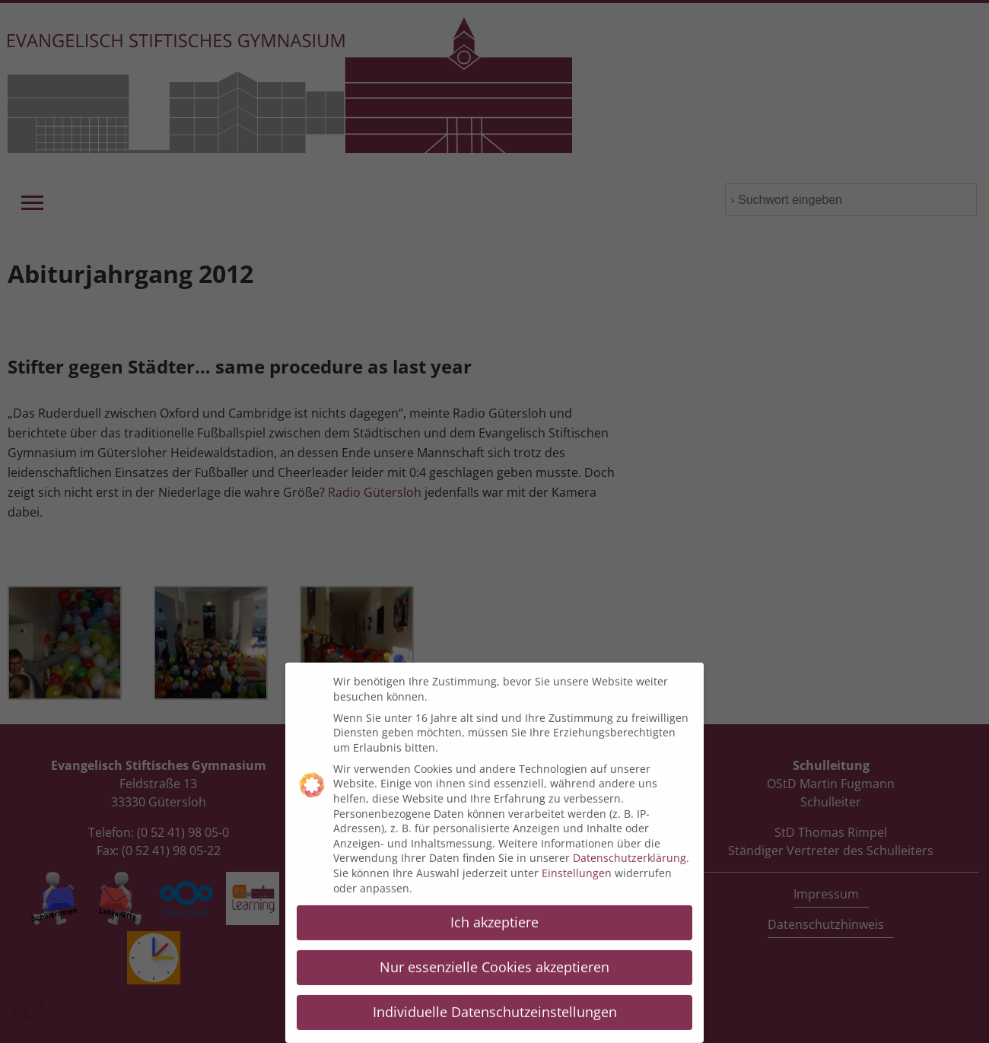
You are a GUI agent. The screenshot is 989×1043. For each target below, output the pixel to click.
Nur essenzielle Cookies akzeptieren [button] (494, 956)
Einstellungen (577, 861)
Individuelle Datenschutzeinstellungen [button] (495, 1001)
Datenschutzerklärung (629, 847)
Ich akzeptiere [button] (494, 911)
